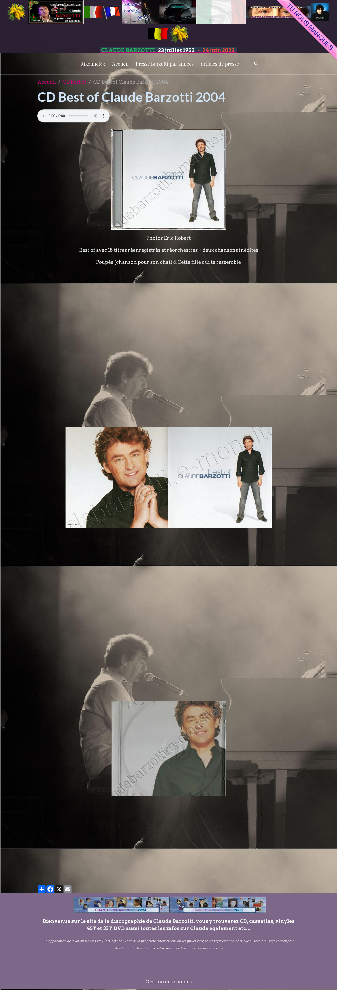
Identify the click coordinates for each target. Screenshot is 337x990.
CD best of (74, 82)
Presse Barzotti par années (165, 63)
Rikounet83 (92, 63)
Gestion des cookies (168, 981)
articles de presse (220, 63)
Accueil (120, 63)
